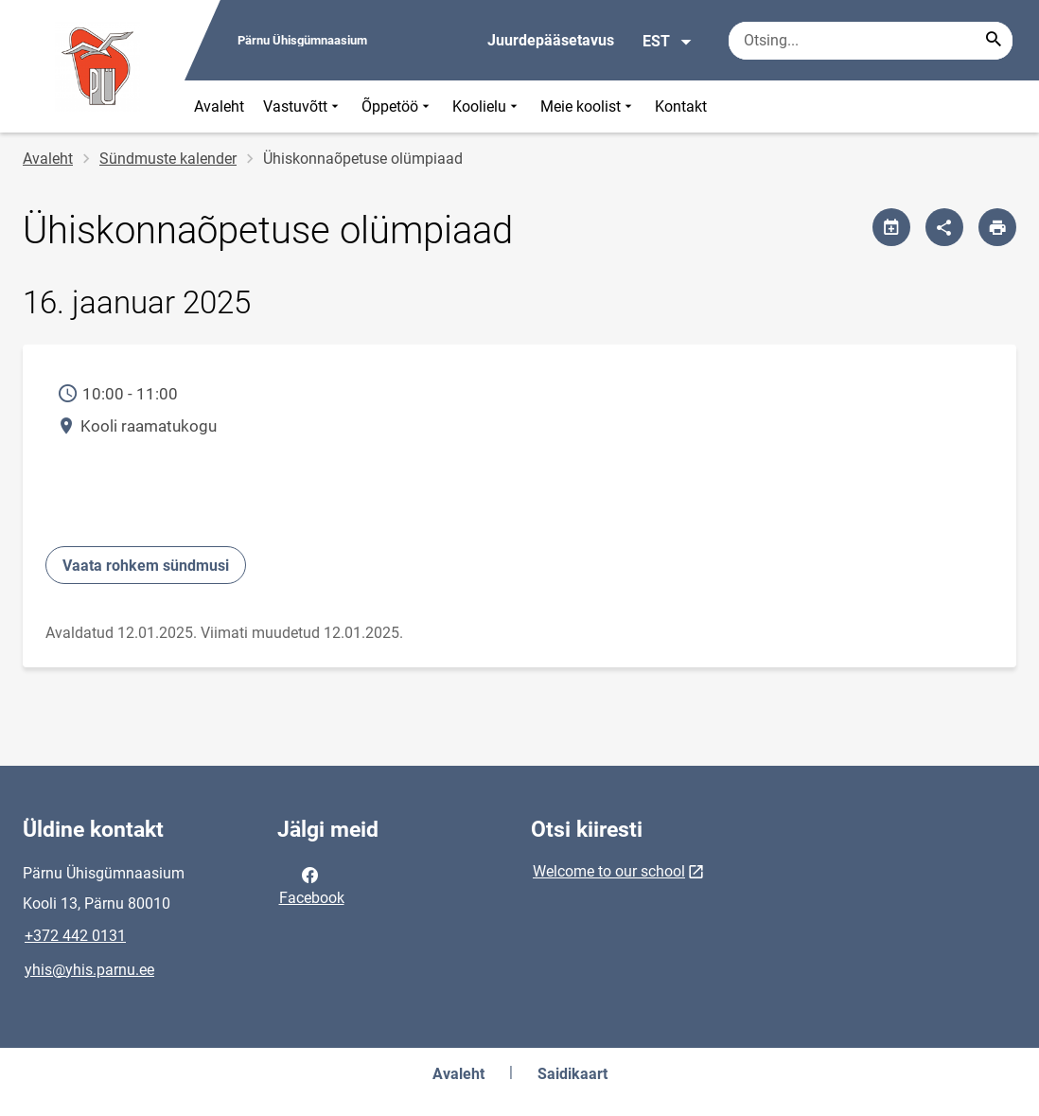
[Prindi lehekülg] (997, 227)
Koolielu (486, 106)
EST (668, 41)
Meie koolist (588, 106)
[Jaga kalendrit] (891, 227)
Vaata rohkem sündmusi (145, 566)
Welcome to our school (609, 871)
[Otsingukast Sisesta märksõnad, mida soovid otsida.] (871, 41)
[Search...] (993, 41)
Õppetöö (397, 106)
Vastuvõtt (303, 106)
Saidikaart (572, 1074)
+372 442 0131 (75, 936)
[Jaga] (944, 227)
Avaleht (219, 106)
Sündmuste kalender (168, 159)
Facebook (311, 885)
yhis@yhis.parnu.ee (89, 970)
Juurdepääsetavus (550, 40)
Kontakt (681, 106)
